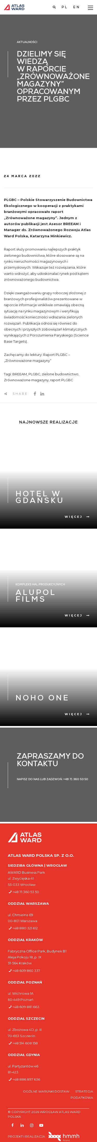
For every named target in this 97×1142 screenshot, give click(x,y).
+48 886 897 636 (26, 1079)
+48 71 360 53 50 (25, 892)
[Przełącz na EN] (76, 7)
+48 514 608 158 (25, 1043)
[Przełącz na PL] (65, 7)
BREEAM (19, 374)
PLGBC (34, 374)
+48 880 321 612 (25, 928)
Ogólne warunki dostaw (46, 1091)
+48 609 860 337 (26, 970)
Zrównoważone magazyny (26, 380)
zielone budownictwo (60, 374)
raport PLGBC (61, 380)
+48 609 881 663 (25, 1007)
